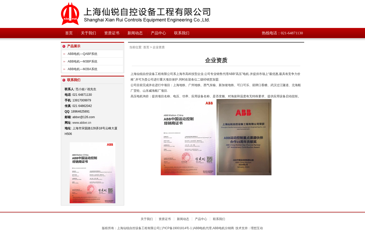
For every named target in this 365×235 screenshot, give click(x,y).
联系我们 (181, 33)
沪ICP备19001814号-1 (177, 228)
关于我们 (88, 33)
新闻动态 (135, 33)
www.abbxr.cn (81, 122)
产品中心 (158, 33)
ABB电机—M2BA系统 (82, 69)
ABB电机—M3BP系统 (82, 61)
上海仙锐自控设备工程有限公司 (124, 14)
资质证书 (111, 33)
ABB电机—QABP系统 (82, 54)
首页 (69, 33)
